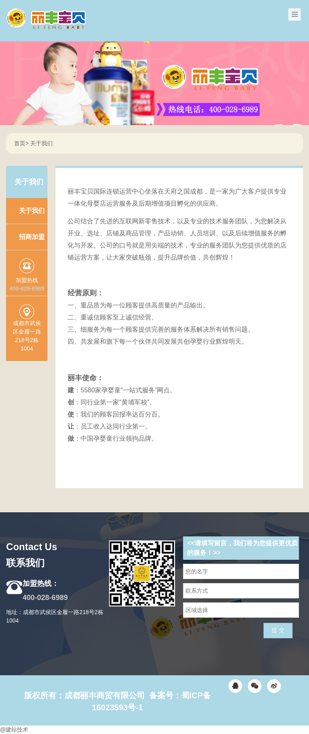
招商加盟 (32, 236)
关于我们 (41, 143)
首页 (19, 143)
